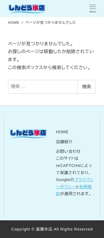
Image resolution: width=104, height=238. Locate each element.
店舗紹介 (64, 142)
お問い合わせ (68, 151)
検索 (86, 86)
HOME (62, 132)
